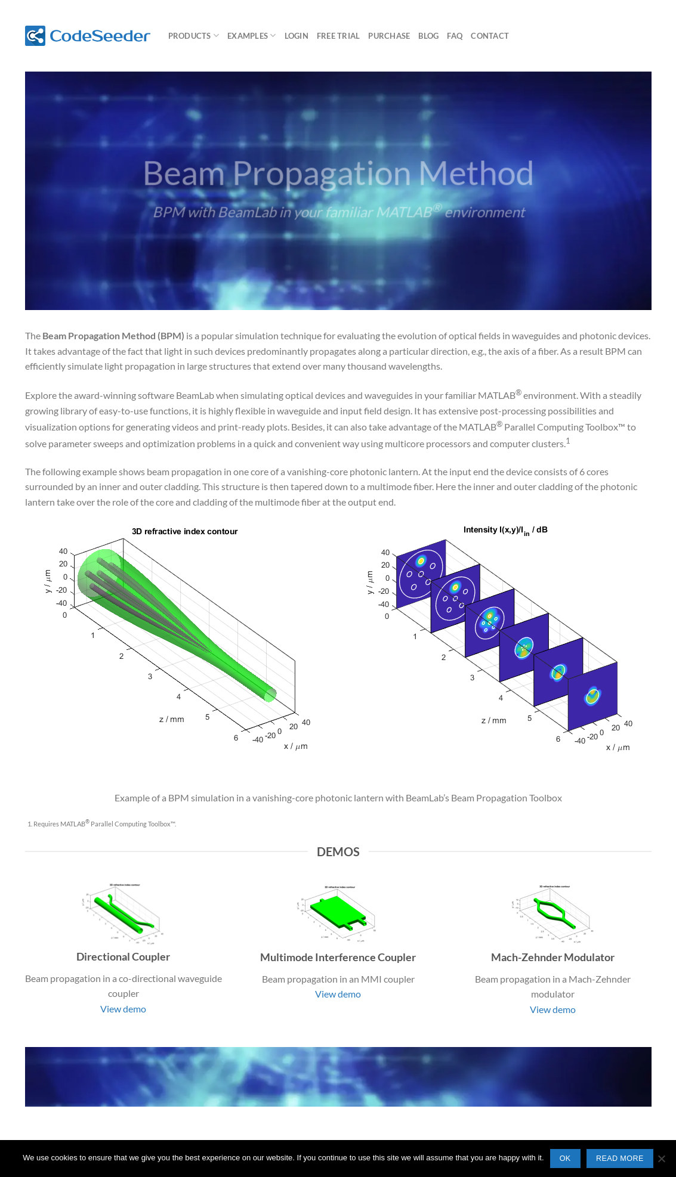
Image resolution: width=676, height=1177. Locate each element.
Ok (565, 1158)
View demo (123, 1008)
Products (194, 35)
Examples (251, 35)
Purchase (389, 36)
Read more (620, 1158)
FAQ (454, 36)
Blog (428, 36)
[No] (661, 1162)
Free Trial (338, 36)
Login (296, 36)
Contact (490, 36)
